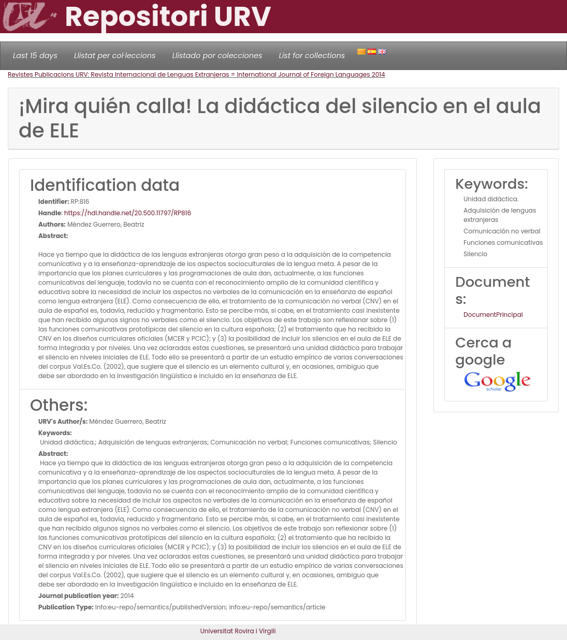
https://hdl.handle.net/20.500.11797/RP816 (127, 212)
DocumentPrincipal (492, 314)
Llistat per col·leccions (115, 55)
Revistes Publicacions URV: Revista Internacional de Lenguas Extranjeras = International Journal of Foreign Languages (190, 74)
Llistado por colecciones (217, 55)
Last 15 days (35, 55)
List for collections (312, 55)
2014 (378, 74)
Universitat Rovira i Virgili (238, 631)
